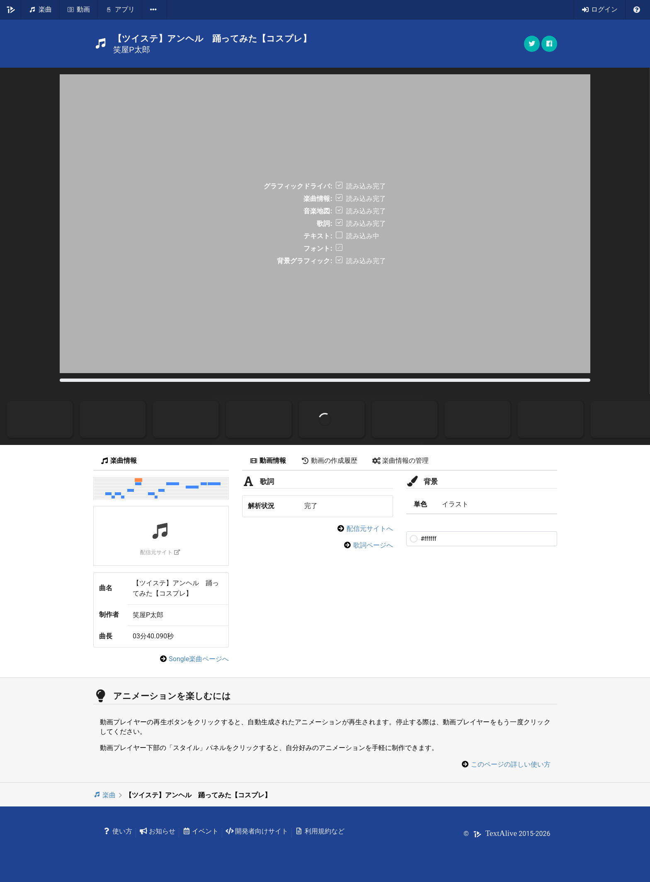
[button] (549, 44)
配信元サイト (160, 552)
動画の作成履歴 (329, 460)
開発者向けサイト (257, 831)
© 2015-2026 (506, 834)
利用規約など (319, 831)
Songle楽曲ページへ (199, 659)
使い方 (118, 831)
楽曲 (104, 795)
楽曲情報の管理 (400, 460)
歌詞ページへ (373, 545)
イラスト (455, 504)
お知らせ (157, 831)
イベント (200, 831)
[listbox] (154, 9)
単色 (420, 504)
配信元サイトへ (370, 529)
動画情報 (268, 460)
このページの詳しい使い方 (511, 764)
